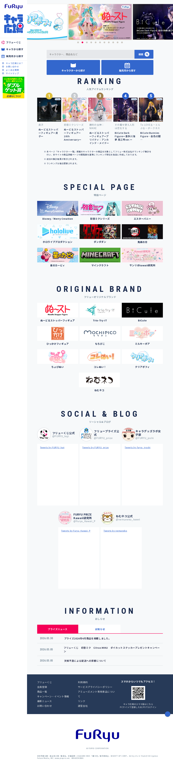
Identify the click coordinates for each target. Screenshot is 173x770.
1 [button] (78, 42)
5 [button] (95, 42)
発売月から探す (14, 56)
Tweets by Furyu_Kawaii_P (76, 530)
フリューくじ (13, 42)
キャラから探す (14, 49)
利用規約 (83, 682)
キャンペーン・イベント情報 (53, 696)
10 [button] (117, 42)
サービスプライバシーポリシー (95, 687)
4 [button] (91, 42)
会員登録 (42, 687)
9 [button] (113, 42)
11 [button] (122, 42)
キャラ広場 (13, 24)
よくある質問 (12, 69)
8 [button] (109, 42)
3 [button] (87, 42)
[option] (100, 22)
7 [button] (104, 42)
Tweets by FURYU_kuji (52, 447)
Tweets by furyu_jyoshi (137, 447)
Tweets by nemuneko (115, 530)
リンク (81, 701)
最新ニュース (44, 701)
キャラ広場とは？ (14, 63)
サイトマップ (12, 73)
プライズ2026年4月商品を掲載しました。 (87, 638)
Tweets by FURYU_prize (95, 447)
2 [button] (82, 42)
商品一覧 (42, 691)
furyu (13, 6)
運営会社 (83, 705)
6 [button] (100, 42)
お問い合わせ (12, 66)
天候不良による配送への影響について (85, 660)
